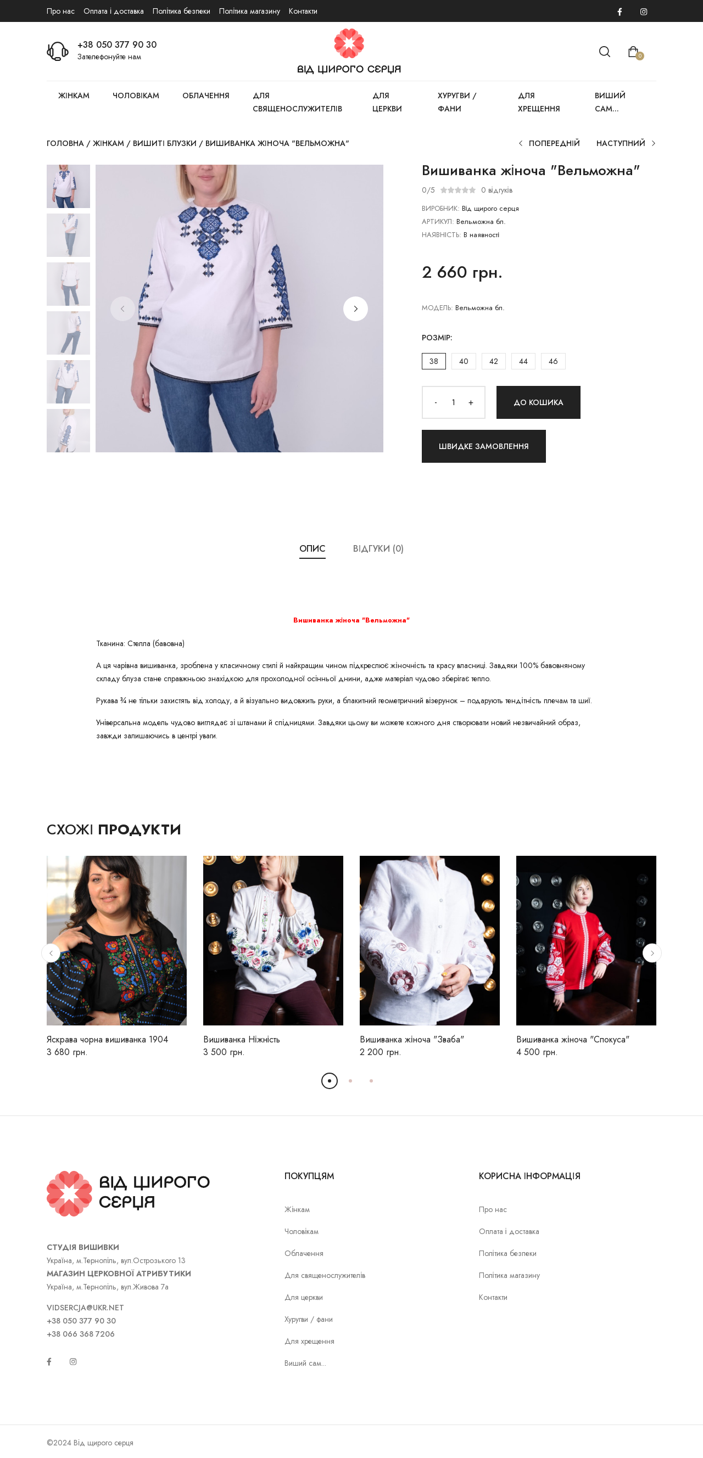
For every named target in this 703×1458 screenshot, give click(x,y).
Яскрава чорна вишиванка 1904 (107, 1039)
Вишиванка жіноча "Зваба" (412, 1039)
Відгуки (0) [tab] (378, 548)
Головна (65, 143)
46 (553, 361)
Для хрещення (539, 102)
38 (433, 361)
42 (493, 361)
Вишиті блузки (165, 143)
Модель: (437, 307)
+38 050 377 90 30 (117, 44)
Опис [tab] (312, 548)
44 (523, 361)
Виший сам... (610, 102)
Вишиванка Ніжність (241, 1039)
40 (463, 361)
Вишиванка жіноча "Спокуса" (572, 1039)
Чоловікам (136, 95)
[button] (355, 308)
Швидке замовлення (484, 446)
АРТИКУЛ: (438, 221)
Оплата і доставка (113, 10)
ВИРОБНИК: (441, 208)
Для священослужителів (297, 102)
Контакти (303, 10)
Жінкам (74, 95)
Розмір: (437, 337)
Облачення (206, 95)
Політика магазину (249, 10)
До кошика (538, 402)
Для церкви (387, 102)
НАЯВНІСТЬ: (442, 234)
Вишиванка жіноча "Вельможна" (277, 143)
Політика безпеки (181, 10)
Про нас (61, 10)
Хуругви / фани (457, 102)
